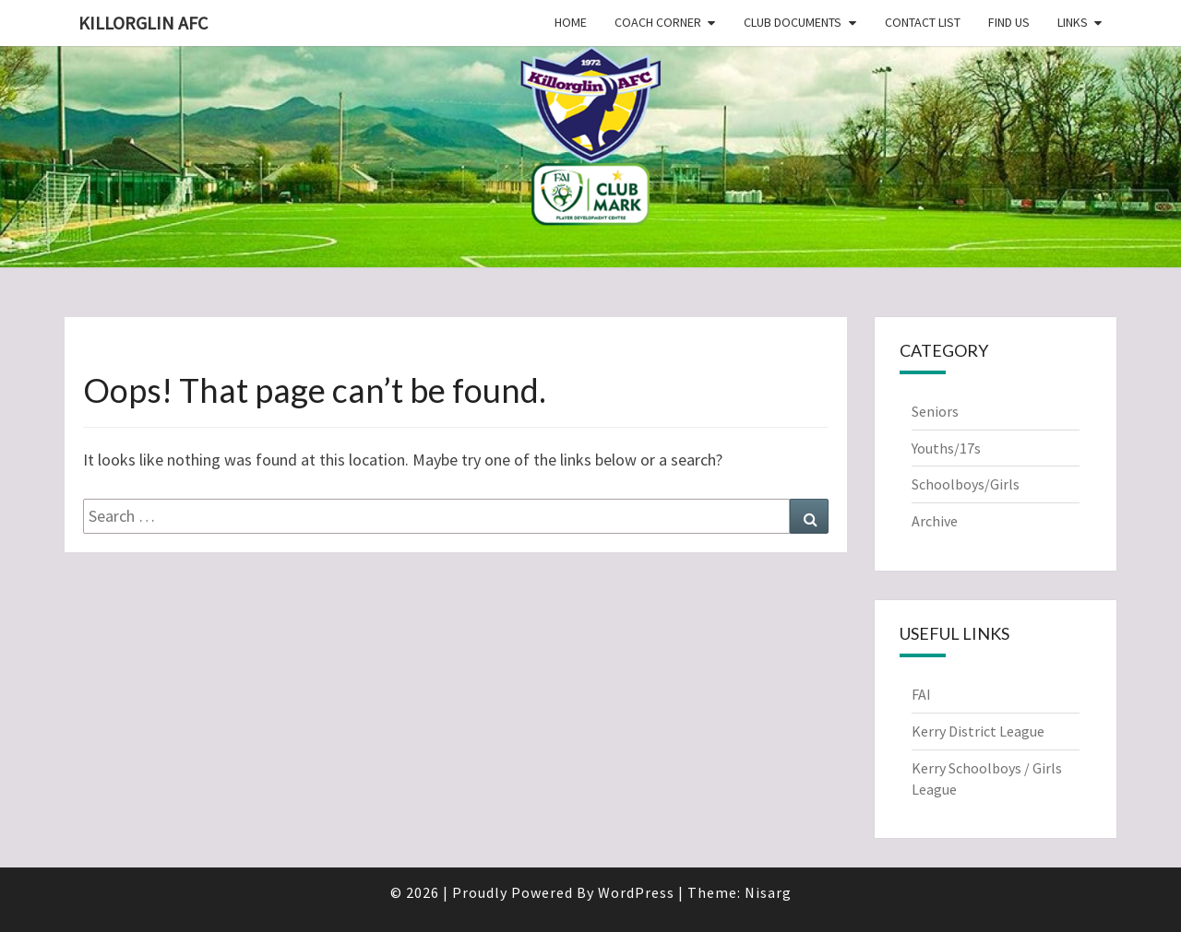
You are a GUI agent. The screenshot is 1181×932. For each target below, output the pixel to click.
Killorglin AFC (143, 22)
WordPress (636, 892)
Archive (935, 521)
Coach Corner (657, 22)
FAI (921, 694)
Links (1072, 22)
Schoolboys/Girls (966, 484)
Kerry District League (978, 731)
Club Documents (792, 22)
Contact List (922, 22)
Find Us (1009, 22)
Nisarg (768, 892)
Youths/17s (946, 448)
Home (571, 22)
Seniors (935, 411)
